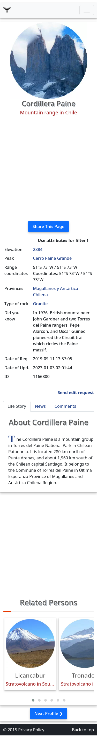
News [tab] (40, 406)
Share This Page (48, 226)
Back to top (83, 730)
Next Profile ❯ (48, 713)
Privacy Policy (31, 730)
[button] (33, 700)
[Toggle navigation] (86, 10)
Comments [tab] (65, 406)
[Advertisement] (48, 168)
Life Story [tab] (17, 406)
